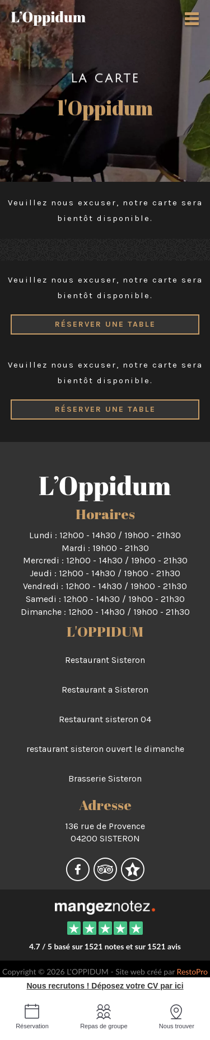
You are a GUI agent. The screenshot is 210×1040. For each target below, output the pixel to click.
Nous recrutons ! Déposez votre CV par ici (104, 985)
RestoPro (192, 971)
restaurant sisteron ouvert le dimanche (105, 748)
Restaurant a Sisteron (105, 689)
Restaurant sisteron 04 (105, 719)
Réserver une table (105, 324)
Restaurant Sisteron (105, 660)
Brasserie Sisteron (105, 778)
